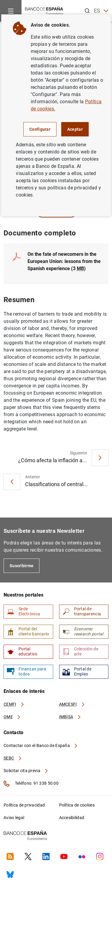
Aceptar (75, 129)
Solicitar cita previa (26, 770)
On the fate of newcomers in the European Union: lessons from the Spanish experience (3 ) (64, 261)
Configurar (39, 129)
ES (101, 10)
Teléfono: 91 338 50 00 (31, 783)
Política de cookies (77, 805)
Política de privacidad (24, 805)
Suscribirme (21, 565)
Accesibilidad (72, 817)
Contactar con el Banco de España (41, 745)
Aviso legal (14, 817)
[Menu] (11, 11)
